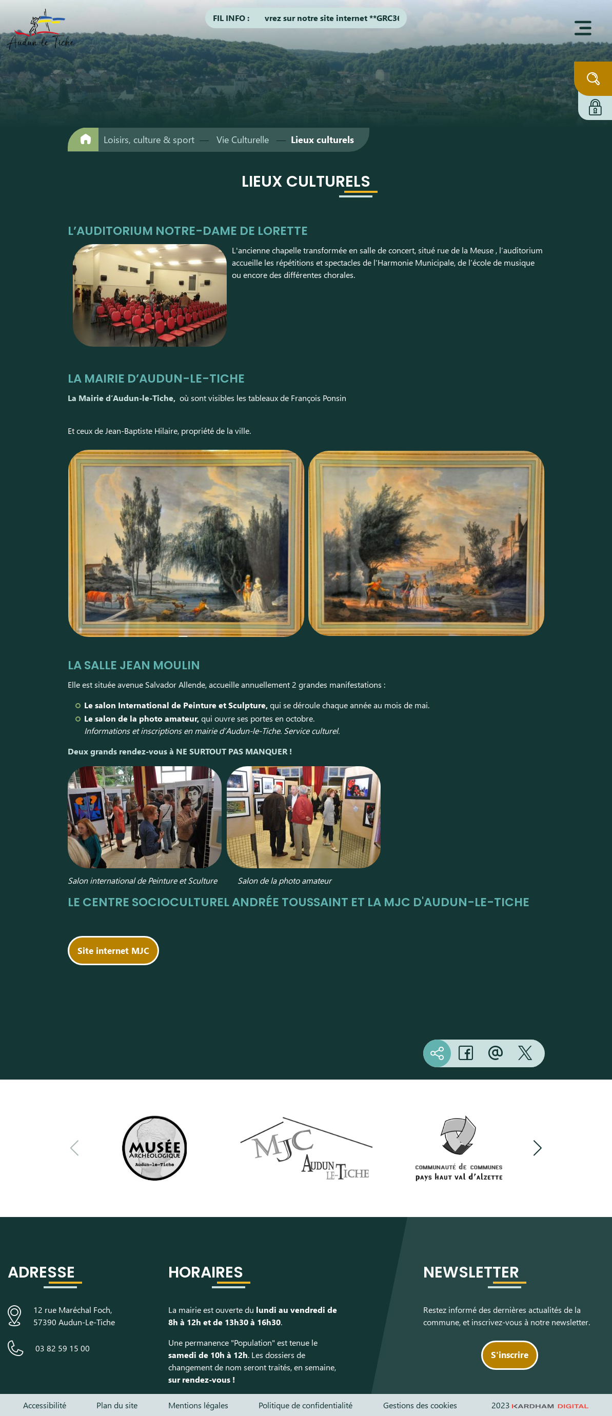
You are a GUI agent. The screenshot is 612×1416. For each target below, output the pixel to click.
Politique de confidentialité (305, 1405)
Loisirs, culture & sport (149, 139)
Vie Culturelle (242, 139)
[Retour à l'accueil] (83, 139)
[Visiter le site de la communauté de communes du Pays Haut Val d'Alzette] (458, 1148)
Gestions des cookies (420, 1405)
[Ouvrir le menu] (583, 28)
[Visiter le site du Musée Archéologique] (153, 1148)
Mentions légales (198, 1405)
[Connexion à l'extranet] (595, 105)
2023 (540, 1405)
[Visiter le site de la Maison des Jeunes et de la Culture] (306, 1148)
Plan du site (116, 1405)
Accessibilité (44, 1405)
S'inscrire (509, 1354)
